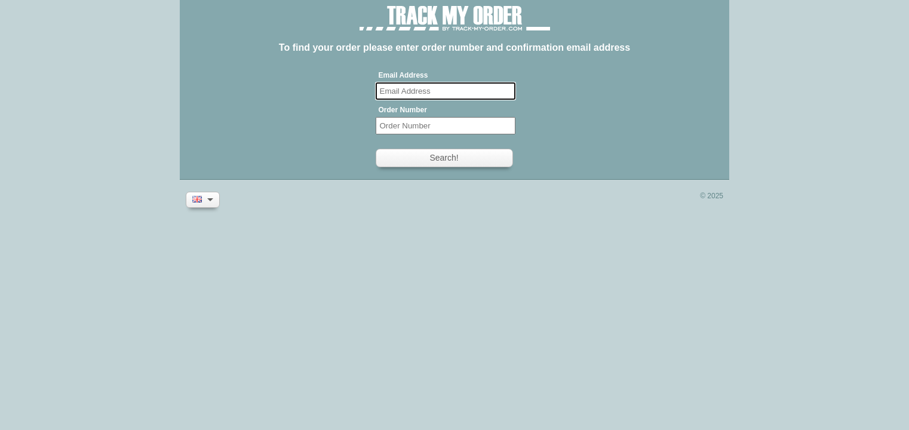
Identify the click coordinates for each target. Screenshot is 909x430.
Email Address (403, 75)
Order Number (403, 110)
